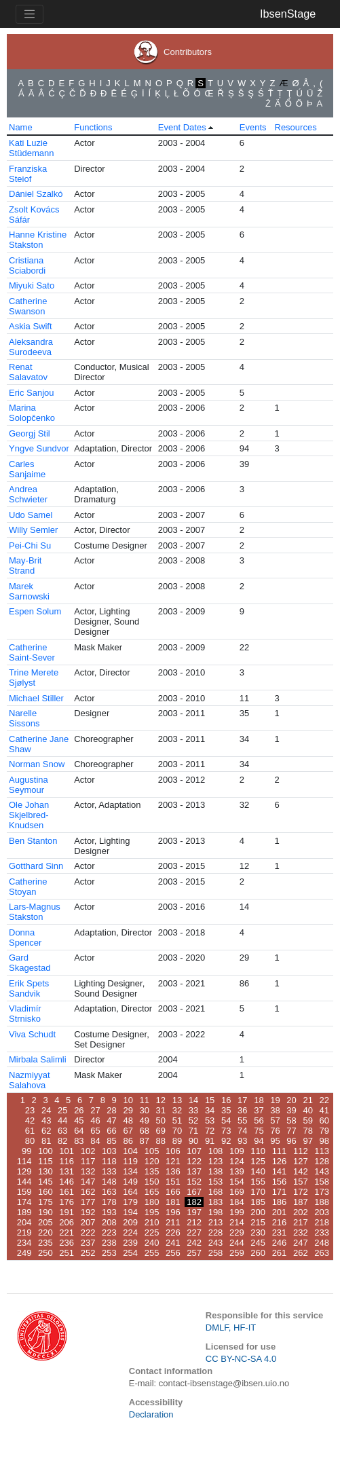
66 (111, 1131)
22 (324, 1100)
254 (130, 1253)
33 (193, 1110)
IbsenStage (288, 13)
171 (279, 1192)
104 (130, 1151)
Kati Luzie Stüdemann (31, 148)
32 (177, 1110)
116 (66, 1161)
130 (45, 1171)
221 (66, 1232)
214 (236, 1222)
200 (257, 1212)
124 (236, 1161)
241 (173, 1243)
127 (300, 1161)
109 (236, 1151)
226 (173, 1232)
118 (109, 1161)
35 (226, 1110)
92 (226, 1141)
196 (173, 1212)
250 (45, 1253)
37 (258, 1110)
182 (194, 1202)
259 (236, 1253)
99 (26, 1151)
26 (78, 1110)
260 (257, 1253)
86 (127, 1141)
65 (95, 1131)
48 (127, 1120)
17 (242, 1100)
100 (45, 1151)
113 (321, 1151)
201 (279, 1212)
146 (66, 1181)
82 (62, 1141)
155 (257, 1181)
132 (88, 1171)
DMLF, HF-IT (231, 1327)
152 (194, 1181)
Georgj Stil (29, 433)
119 (130, 1161)
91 (209, 1141)
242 (194, 1243)
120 (152, 1161)
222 (88, 1232)
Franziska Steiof (28, 174)
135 (152, 1171)
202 (300, 1212)
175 (45, 1202)
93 (242, 1141)
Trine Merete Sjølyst (33, 677)
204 (24, 1222)
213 (215, 1222)
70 (177, 1131)
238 (109, 1243)
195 (152, 1212)
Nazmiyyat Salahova (29, 1080)
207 (88, 1222)
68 (144, 1131)
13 (177, 1100)
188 (321, 1202)
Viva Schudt (32, 1034)
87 (144, 1141)
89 (177, 1141)
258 (215, 1253)
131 (66, 1171)
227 (194, 1232)
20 (291, 1100)
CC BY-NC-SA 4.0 (241, 1359)
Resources (296, 127)
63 (62, 1131)
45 (78, 1120)
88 (161, 1141)
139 (236, 1171)
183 (215, 1202)
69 (161, 1131)
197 (194, 1212)
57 (275, 1120)
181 (173, 1202)
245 (257, 1243)
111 (279, 1151)
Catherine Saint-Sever (32, 652)
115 (45, 1161)
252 (88, 1253)
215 (257, 1222)
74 (242, 1131)
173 (321, 1192)
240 (152, 1243)
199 (236, 1212)
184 (236, 1202)
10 (127, 1100)
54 (226, 1120)
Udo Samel (30, 515)
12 (161, 1100)
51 (177, 1120)
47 (111, 1120)
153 (215, 1181)
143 (321, 1171)
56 (258, 1120)
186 (279, 1202)
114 (24, 1161)
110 (257, 1151)
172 (300, 1192)
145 (45, 1181)
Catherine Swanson (28, 306)
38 (275, 1110)
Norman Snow (36, 764)
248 (321, 1243)
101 (66, 1151)
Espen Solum (35, 611)
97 (307, 1141)
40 (307, 1110)
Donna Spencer (25, 937)
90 (193, 1141)
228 (215, 1232)
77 (291, 1131)
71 (193, 1131)
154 (236, 1181)
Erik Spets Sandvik (29, 988)
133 (109, 1171)
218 (321, 1222)
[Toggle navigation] (29, 14)
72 (209, 1131)
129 (24, 1171)
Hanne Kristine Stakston (38, 239)
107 (194, 1151)
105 (152, 1151)
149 (130, 1181)
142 (300, 1171)
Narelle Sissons (24, 718)
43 (46, 1120)
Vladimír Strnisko (25, 1013)
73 (226, 1131)
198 (215, 1212)
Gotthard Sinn (36, 866)
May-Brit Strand (25, 565)
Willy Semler (33, 530)
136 (173, 1171)
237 (88, 1243)
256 (173, 1253)
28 (111, 1110)
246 (279, 1243)
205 (45, 1222)
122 (194, 1161)
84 (95, 1141)
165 (152, 1192)
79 (324, 1131)
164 (130, 1192)
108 (215, 1151)
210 (152, 1222)
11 (144, 1100)
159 (24, 1192)
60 (324, 1120)
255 (152, 1253)
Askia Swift (30, 326)
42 (30, 1120)
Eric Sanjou (31, 393)
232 (300, 1232)
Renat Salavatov (28, 372)
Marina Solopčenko (32, 413)
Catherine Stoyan (28, 886)
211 (173, 1222)
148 (109, 1181)
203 (321, 1212)
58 (291, 1120)
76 (275, 1131)
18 (258, 1100)
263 (321, 1253)
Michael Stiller (36, 698)
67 (127, 1131)
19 (275, 1100)
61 (30, 1131)
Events (253, 127)
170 (257, 1192)
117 (88, 1161)
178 (109, 1202)
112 (300, 1151)
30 (144, 1110)
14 (193, 1100)
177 (88, 1202)
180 (152, 1202)
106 (173, 1151)
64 (78, 1131)
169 (236, 1192)
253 (109, 1253)
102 (88, 1151)
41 (324, 1110)
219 (24, 1232)
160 (45, 1192)
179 (130, 1202)
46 (95, 1120)
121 (173, 1161)
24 (46, 1110)
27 (95, 1110)
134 (130, 1171)
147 (88, 1181)
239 (130, 1243)
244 (236, 1243)
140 (257, 1171)
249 (24, 1253)
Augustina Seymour (28, 785)
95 (275, 1141)
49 (144, 1120)
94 (258, 1141)
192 (88, 1212)
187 (300, 1202)
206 (66, 1222)
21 (307, 1100)
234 (24, 1243)
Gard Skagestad (29, 962)
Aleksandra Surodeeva (31, 347)
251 (66, 1253)
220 (45, 1232)
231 (279, 1232)
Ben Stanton (33, 841)
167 (194, 1192)
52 (193, 1120)
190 (45, 1212)
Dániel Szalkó (36, 194)
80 (30, 1141)
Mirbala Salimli (38, 1059)
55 (242, 1120)
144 (24, 1181)
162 (88, 1192)
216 (279, 1222)
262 (300, 1253)
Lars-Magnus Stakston (34, 912)
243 (215, 1243)
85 (111, 1141)
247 (300, 1243)
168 (215, 1192)
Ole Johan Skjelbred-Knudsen (29, 815)
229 (236, 1232)
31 (161, 1110)
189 (24, 1212)
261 (279, 1253)
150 (152, 1181)
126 (279, 1161)
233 (321, 1232)
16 (226, 1100)
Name (21, 127)
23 (30, 1110)
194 (130, 1212)
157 (300, 1181)
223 (109, 1232)
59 (307, 1120)
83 (78, 1141)
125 (257, 1161)
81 (46, 1141)
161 (66, 1192)
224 (130, 1232)
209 (130, 1222)
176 (66, 1202)
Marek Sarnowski (29, 591)
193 (109, 1212)
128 (321, 1161)
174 (24, 1202)
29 (127, 1110)
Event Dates (182, 127)
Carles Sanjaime (27, 469)
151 (173, 1181)
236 (66, 1243)
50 (161, 1120)
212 (194, 1222)
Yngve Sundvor (39, 448)
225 (152, 1232)
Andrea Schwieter (28, 494)
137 (194, 1171)
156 (279, 1181)
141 (279, 1171)
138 (215, 1171)
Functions (93, 127)
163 (109, 1192)
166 (173, 1192)
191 (66, 1212)
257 (194, 1253)
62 (46, 1131)
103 (109, 1151)
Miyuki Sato (31, 285)
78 (307, 1131)
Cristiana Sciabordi (27, 265)
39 (291, 1110)
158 (321, 1181)
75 (258, 1131)
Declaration (151, 1414)
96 (291, 1141)
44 (62, 1120)
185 (257, 1202)
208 (109, 1222)
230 (257, 1232)
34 (209, 1110)
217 (300, 1222)
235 (45, 1243)
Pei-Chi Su (30, 545)
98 (324, 1141)
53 (209, 1120)
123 (215, 1161)
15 (209, 1100)
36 (242, 1110)
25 (62, 1110)
